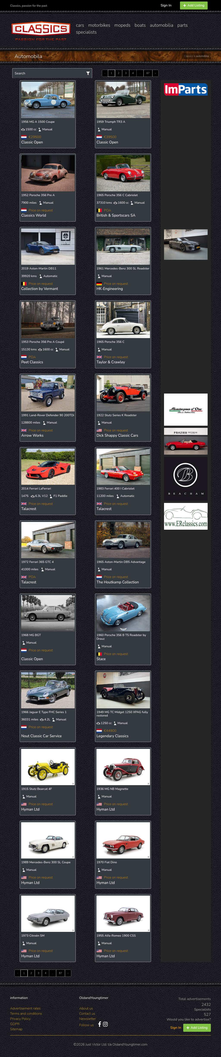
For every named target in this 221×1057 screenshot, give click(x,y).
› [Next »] (155, 73)
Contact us (87, 1013)
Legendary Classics (112, 736)
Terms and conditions (26, 1013)
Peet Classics (32, 362)
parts (182, 25)
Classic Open (32, 142)
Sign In (166, 5)
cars (80, 25)
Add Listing (193, 5)
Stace (101, 659)
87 (147, 73)
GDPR (14, 1024)
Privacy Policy (20, 1018)
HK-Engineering (109, 288)
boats (140, 25)
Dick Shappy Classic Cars (117, 435)
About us (86, 1008)
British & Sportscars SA (115, 215)
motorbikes (99, 25)
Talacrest (28, 508)
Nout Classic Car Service (41, 736)
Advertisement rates (25, 1008)
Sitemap (16, 1029)
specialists (86, 32)
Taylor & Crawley (110, 362)
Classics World (33, 215)
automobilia (161, 25)
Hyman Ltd (30, 809)
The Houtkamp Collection (117, 582)
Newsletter (87, 1018)
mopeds (122, 25)
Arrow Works (32, 435)
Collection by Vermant (39, 288)
